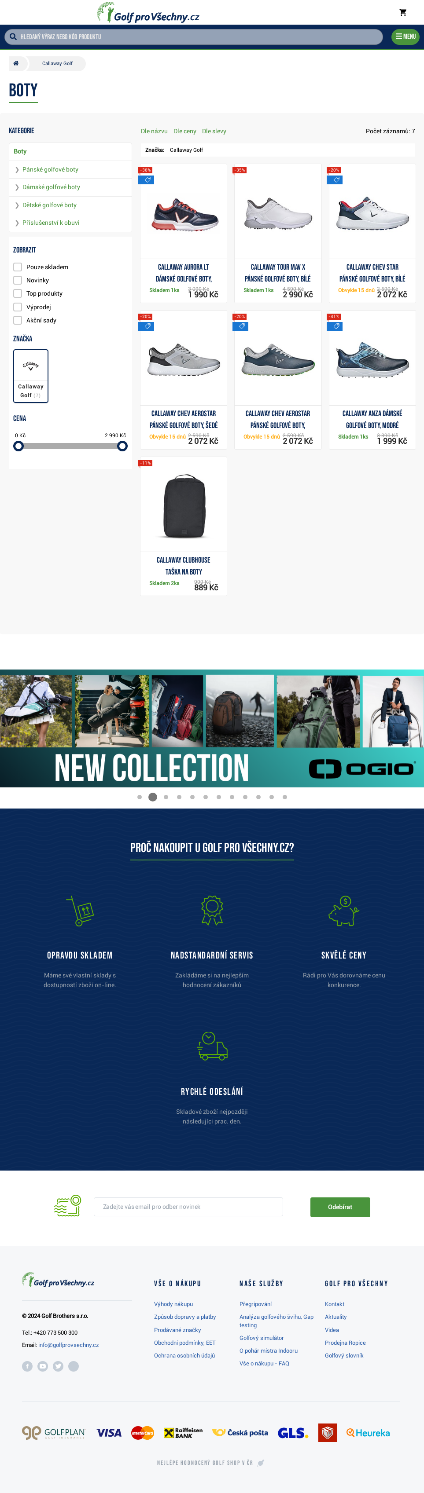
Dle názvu (154, 131)
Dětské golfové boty (49, 205)
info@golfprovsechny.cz (68, 1345)
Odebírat (340, 1207)
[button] (139, 797)
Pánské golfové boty (50, 169)
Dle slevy (214, 131)
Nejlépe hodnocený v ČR (205, 1463)
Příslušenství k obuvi (51, 222)
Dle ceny (184, 131)
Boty (20, 151)
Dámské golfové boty (51, 186)
